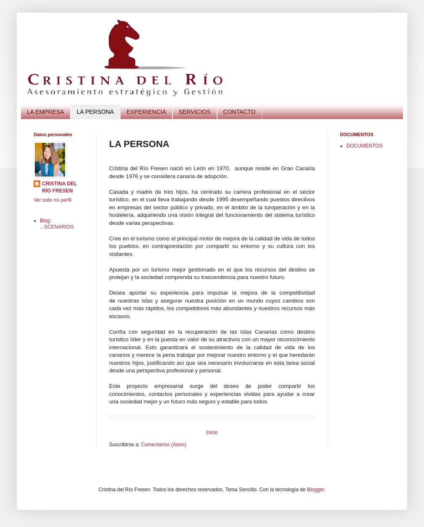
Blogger (315, 490)
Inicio (212, 432)
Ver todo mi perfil (52, 200)
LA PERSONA (95, 111)
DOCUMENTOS (364, 146)
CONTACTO (239, 111)
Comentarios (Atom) (163, 445)
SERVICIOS (195, 111)
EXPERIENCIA (146, 111)
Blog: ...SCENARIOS (57, 223)
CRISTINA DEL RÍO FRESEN (59, 187)
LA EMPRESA (45, 111)
